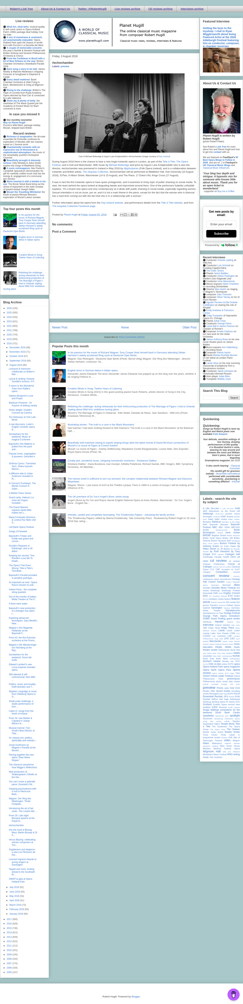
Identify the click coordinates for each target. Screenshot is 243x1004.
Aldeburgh (208, 513)
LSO (232, 638)
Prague (224, 684)
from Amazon (220, 434)
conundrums (225, 579)
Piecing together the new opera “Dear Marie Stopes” (21, 757)
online (224, 664)
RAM (232, 688)
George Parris (224, 323)
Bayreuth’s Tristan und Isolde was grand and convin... (21, 539)
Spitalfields (208, 715)
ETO (230, 596)
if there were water (18, 603)
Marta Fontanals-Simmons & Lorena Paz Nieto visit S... (22, 520)
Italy (233, 625)
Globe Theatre (211, 610)
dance (205, 585)
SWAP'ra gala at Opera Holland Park (20, 880)
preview (65, 66)
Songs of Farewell (18, 531)
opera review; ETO (220, 673)
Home (125, 327)
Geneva (227, 608)
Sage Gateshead (232, 699)
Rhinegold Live (216, 694)
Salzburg (207, 702)
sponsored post (221, 716)
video (227, 740)
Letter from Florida (219, 633)
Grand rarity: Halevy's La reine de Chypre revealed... (21, 500)
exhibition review (216, 599)
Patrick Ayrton (224, 352)
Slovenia (223, 707)
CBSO (233, 557)
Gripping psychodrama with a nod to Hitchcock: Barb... (22, 791)
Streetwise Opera (232, 719)
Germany (236, 608)
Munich (237, 641)
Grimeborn (234, 616)
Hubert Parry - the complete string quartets (23, 590)
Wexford (206, 748)
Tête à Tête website (172, 202)
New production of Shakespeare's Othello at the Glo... (23, 774)
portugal (215, 684)
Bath (205, 524)
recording (235, 691)
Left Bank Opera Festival (21, 527)
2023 (9, 321)
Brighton (215, 535)
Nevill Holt (235, 650)
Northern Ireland (211, 661)
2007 (9, 963)
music (230, 644)
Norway (225, 661)
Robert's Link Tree (21, 8)
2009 (9, 954)
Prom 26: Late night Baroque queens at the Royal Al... (21, 818)
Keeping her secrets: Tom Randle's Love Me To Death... (21, 558)
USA (230, 737)
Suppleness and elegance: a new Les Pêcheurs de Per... (22, 852)
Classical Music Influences (216, 168)
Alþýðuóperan (131, 168)
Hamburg (207, 622)
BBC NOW (224, 527)
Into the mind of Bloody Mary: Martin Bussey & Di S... (23, 833)
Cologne (206, 572)
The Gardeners (219, 726)
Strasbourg (218, 719)
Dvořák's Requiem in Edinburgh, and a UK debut (21, 548)
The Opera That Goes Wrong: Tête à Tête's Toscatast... (21, 568)
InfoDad (236, 481)
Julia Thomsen (224, 294)
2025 (9, 312)
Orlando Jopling (225, 260)
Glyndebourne (233, 610)
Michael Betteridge (119, 165)
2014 (9, 932)
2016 (9, 923)
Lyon (238, 639)
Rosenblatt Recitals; (213, 696)
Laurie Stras (212, 363)
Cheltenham (219, 564)
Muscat (225, 644)
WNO (230, 754)
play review (234, 681)
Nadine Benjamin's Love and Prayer (21, 397)
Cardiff (226, 557)
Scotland (207, 704)
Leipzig (206, 633)
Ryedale (206, 699)
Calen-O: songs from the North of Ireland (21, 712)
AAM (237, 508)
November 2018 (17, 352)
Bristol (223, 535)
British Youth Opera (212, 538)
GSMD (206, 618)
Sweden (236, 721)
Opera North (209, 670)
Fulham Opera (233, 605)
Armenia (216, 517)
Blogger (135, 996)
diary (237, 584)
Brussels (222, 541)
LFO (238, 633)
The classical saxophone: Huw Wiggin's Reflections (23, 766)
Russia (231, 697)
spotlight (235, 715)
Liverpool (221, 636)
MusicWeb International (228, 473)
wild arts (227, 752)
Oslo (238, 673)
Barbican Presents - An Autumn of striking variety (23, 404)
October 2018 (16, 356)
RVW (237, 696)
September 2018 (18, 360)
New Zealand (227, 653)
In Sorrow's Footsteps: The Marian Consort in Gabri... (22, 486)
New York (217, 653)
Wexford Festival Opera (226, 748)
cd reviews (234, 561)
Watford (228, 743)
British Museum (233, 535)
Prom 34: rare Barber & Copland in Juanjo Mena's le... (20, 721)
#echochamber (16, 825)
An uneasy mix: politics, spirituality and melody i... (23, 739)
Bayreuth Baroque (219, 524)
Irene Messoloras (226, 281)
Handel (219, 621)
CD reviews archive (160, 8)
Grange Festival (232, 613)
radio (226, 688)
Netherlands (223, 650)
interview (208, 624)
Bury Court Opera (211, 543)
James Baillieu (221, 273)
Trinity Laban (228, 735)
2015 (9, 928)
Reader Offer (209, 691)
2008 (9, 959)
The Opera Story (217, 729)
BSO (229, 541)
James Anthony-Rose (217, 339)
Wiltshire (236, 752)
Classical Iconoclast (235, 467)
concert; (236, 576)
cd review (218, 561)
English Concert (231, 593)
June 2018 (15, 891)
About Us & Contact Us (55, 8)
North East (208, 658)
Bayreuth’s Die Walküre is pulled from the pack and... (22, 447)
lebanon (206, 631)
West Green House (230, 746)
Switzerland (208, 724)
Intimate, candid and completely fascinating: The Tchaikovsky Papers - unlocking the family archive (121, 514)
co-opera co (227, 569)
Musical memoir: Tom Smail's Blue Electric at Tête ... (22, 731)
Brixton (214, 541)
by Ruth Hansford (220, 551)
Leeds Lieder (233, 630)
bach (205, 519)
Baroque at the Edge (231, 522)
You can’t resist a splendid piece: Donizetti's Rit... (22, 783)
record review (223, 691)
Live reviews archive (127, 8)
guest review (233, 618)
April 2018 (14, 900)
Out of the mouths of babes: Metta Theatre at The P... (23, 598)
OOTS (230, 664)
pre (231, 684)
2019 (9, 339)
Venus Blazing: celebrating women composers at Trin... (22, 842)
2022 (9, 326)
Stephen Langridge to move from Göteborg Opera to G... (23, 694)
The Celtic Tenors (215, 270)
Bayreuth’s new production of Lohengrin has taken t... (22, 611)
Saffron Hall (217, 699)
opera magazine (232, 666)
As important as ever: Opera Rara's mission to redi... (23, 583)
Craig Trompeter (214, 315)
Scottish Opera (220, 704)
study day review (212, 721)
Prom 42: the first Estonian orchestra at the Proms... (22, 639)
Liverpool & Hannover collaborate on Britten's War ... (22, 371)
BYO (214, 554)
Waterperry (217, 743)
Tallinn (217, 724)
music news (223, 646)
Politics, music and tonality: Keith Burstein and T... (22, 685)
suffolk (227, 721)
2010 (9, 950)
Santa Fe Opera (227, 702)
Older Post (189, 327)
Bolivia (220, 533)
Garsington (216, 608)
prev (238, 684)
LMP (230, 636)
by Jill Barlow (223, 549)
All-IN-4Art (219, 514)
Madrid (205, 641)
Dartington (215, 585)
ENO (205, 596)
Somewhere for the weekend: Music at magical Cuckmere (19, 437)
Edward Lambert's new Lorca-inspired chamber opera (22, 667)
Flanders (214, 605)
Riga (225, 694)
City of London (225, 567)
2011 (9, 945)
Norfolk (236, 656)
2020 (9, 334)
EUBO (237, 596)
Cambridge (208, 557)
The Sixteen (233, 729)
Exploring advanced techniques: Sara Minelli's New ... (23, 621)
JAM (205, 628)
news (236, 652)
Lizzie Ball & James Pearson (220, 326)
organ (232, 673)
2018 (9, 343)
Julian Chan (220, 321)
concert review (216, 576)
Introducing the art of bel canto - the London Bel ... (23, 809)
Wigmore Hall (212, 751)
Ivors (238, 625)
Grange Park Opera (215, 616)
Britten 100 (227, 538)
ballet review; (234, 519)
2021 (9, 330)
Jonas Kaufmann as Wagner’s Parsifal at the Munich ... (22, 748)
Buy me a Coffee (226, 191)
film (224, 602)
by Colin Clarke (228, 546)
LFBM (232, 633)
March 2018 (15, 905)
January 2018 (16, 914)
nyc (232, 661)
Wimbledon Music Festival (215, 754)
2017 (9, 919)
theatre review (232, 732)
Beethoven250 (221, 530)
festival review (216, 602)
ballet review (221, 519)
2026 (9, 308)
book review (233, 532)
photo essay (222, 681)
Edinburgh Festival (231, 590)
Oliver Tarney (223, 297)
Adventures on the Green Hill (224, 511)
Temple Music (228, 724)
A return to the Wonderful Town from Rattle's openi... (21, 388)
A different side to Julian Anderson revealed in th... (21, 476)
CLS (212, 569)
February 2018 (17, 909)
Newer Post (59, 327)
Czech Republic (233, 582)
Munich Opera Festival (212, 644)
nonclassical (227, 656)
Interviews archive (192, 8)
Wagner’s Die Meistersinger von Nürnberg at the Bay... (23, 647)
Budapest (236, 541)
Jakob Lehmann (225, 371)
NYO (237, 661)
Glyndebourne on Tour (213, 613)
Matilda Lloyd (224, 379)
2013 (9, 937)
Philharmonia (209, 681)
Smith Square (234, 707)
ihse (238, 622)
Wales (206, 743)
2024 (9, 317)
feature (227, 599)
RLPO (230, 694)
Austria (230, 516)
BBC (214, 527)
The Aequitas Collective (95, 171)
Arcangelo (207, 516)
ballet (210, 519)
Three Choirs (210, 735)
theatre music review (213, 732)
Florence (222, 605)
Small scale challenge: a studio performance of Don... (21, 704)
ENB (221, 593)
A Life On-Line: (227, 508)
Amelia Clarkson (225, 331)
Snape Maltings (211, 710)
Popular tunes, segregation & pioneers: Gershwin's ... (22, 456)
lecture (214, 631)
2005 (9, 972)
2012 (9, 941)
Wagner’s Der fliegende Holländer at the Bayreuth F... (20, 631)
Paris (221, 679)
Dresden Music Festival (224, 588)
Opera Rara (224, 670)
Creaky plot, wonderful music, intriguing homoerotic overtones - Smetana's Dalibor (112, 460)
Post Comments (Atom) (131, 337)
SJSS (214, 707)
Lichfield (206, 636)
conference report (211, 579)
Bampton (207, 522)
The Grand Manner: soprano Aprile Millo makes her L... (20, 510)
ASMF (223, 516)
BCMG (206, 530)
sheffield (206, 707)
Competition (222, 572)
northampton (235, 659)
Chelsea (206, 564)
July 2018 (14, 887)
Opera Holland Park (213, 666)
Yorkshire (218, 757)
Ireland (218, 625)
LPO (226, 638)
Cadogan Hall (232, 554)
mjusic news (227, 641)
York (211, 757)
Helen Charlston (230, 284)
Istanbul (226, 625)
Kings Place (227, 628)
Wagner (236, 740)
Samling (215, 702)
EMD (215, 593)
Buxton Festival (228, 543)
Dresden (207, 588)
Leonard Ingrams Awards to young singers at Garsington (23, 862)
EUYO (205, 599)
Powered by (221, 245)
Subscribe (221, 233)
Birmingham (209, 532)
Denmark (226, 585)
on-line (217, 664)
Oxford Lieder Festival (221, 676)
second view (234, 704)
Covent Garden (216, 581)
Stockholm (207, 718)
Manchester (215, 641)
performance (233, 678)
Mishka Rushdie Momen (225, 355)
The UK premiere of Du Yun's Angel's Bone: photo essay (98, 496)
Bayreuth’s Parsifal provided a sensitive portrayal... (23, 576)
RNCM (237, 694)
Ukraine (224, 737)
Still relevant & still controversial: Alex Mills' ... (22, 677)
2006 (9, 967)
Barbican (216, 521)
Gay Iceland (164, 156)
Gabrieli (206, 608)
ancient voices (232, 514)
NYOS (205, 664)
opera (237, 664)
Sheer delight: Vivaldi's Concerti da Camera (20, 411)
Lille (213, 636)
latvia (238, 628)
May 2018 (14, 896)
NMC (219, 656)
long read (219, 639)
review (206, 694)
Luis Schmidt (223, 265)
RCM (237, 688)
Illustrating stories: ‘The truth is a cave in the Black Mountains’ (101, 424)
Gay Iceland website (112, 202)
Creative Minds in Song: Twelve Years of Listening (95, 388)
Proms (220, 688)
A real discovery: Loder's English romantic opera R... (22, 427)
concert (236, 572)
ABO (205, 511)
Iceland (230, 622)
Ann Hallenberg (229, 347)
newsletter (207, 656)
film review (231, 602)
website (237, 743)
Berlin (237, 530)
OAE (211, 664)
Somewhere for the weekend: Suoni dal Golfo (20, 657)
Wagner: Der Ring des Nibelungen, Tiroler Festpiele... (20, 801)
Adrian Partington (226, 276)
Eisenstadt (207, 593)
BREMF (207, 535)
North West (222, 658)
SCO (237, 702)
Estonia (224, 596)
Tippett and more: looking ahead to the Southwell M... (22, 872)
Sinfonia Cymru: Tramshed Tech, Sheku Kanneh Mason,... (22, 466)
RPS (226, 696)
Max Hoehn (220, 289)
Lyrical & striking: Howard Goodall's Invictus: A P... (22, 380)
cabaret (221, 554)
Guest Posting (218, 618)
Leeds (222, 630)
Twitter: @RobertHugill (92, 8)
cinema (216, 567)
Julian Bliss (224, 376)
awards (237, 517)
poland (205, 684)
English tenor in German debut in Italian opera (93, 370)
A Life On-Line (211, 508)
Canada (217, 557)
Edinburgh (215, 590)
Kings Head (214, 628)
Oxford (206, 676)
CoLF (237, 569)
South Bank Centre (227, 712)
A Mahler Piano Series (20, 493)
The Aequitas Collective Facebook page (73, 206)
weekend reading (210, 746)
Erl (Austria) (214, 596)
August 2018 (16, 365)
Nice (214, 656)
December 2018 (17, 347)
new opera (207, 653)
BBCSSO (235, 527)
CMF (218, 569)
